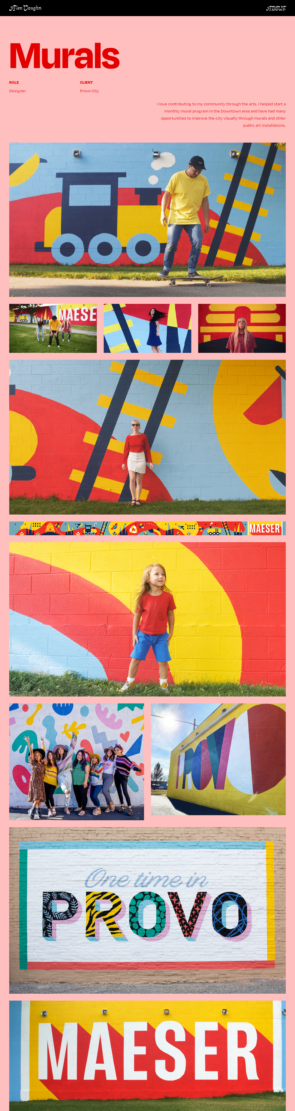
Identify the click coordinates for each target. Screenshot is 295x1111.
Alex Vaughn (25, 8)
